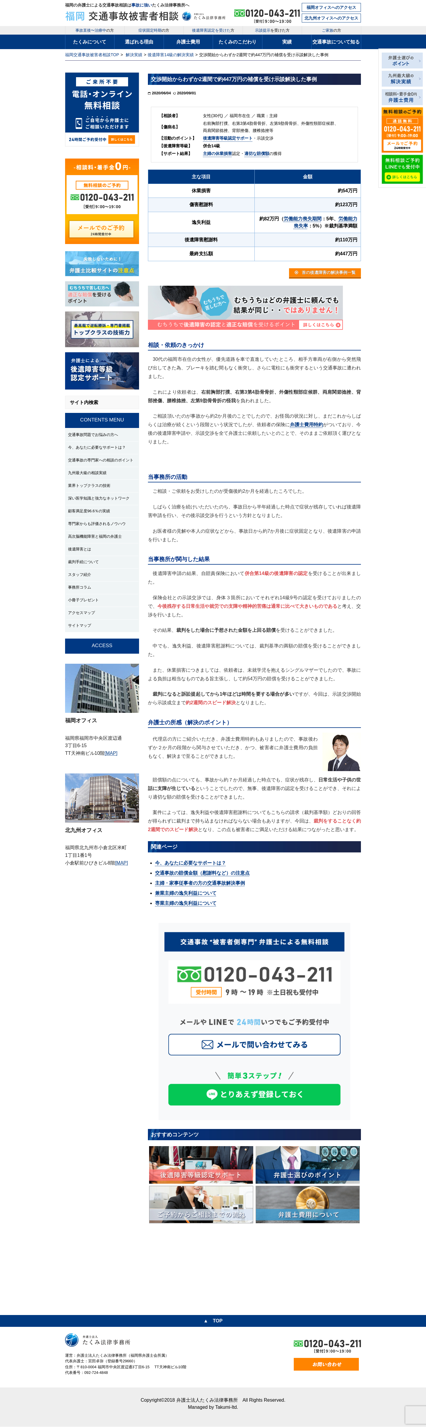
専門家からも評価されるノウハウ (97, 523)
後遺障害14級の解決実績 (171, 54)
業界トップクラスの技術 (89, 485)
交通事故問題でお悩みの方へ (93, 434)
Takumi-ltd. (226, 1408)
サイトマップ (79, 625)
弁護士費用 (188, 41)
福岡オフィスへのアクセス (331, 7)
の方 (94, 30)
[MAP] (110, 753)
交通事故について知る (336, 41)
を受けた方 (272, 30)
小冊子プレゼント (83, 600)
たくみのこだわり (237, 41)
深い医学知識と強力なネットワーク (99, 498)
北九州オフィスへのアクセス (331, 18)
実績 (287, 41)
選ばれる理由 (139, 41)
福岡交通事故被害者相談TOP (92, 54)
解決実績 (134, 54)
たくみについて (89, 41)
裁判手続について (83, 562)
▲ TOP (213, 1322)
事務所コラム (79, 587)
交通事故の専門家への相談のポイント (100, 460)
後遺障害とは (79, 549)
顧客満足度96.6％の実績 (89, 511)
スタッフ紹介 (79, 574)
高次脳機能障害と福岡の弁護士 (95, 536)
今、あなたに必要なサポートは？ (97, 447)
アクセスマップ (81, 612)
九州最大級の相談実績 (87, 473)
